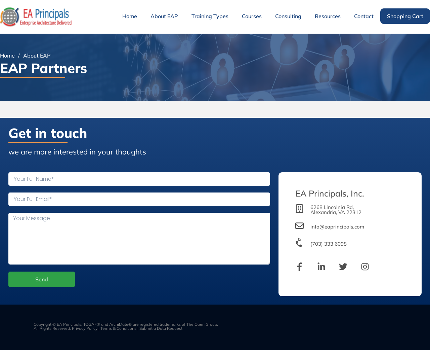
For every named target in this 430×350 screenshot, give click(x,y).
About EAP (164, 16)
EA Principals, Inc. (329, 193)
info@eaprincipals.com (337, 226)
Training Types (209, 16)
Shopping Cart (405, 16)
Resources (328, 16)
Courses (252, 16)
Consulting (288, 16)
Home (129, 16)
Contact (364, 16)
